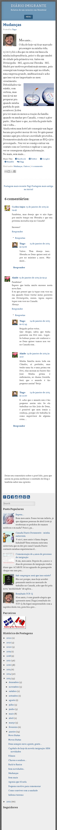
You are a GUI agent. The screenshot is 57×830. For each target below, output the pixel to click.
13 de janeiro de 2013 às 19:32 (33, 277)
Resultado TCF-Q (24, 594)
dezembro (14, 682)
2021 (8, 642)
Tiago (22, 243)
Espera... (20, 514)
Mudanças (12, 25)
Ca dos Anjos (18, 207)
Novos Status (14, 739)
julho (11, 705)
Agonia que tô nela (17, 782)
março (12, 722)
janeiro (12, 731)
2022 (8, 638)
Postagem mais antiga (42, 186)
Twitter (33, 159)
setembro (13, 696)
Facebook (20, 159)
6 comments (37, 166)
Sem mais (13, 777)
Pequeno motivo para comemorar (24, 786)
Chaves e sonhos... (17, 760)
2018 (8, 656)
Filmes (11, 756)
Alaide (15, 277)
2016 (8, 665)
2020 (9, 647)
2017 (8, 660)
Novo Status (14, 735)
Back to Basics (15, 764)
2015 (8, 669)
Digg (20, 162)
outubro (13, 691)
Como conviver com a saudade (23, 790)
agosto (12, 700)
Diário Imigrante (28, 6)
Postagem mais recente (15, 186)
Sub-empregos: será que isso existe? (33, 575)
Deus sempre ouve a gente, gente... (25, 744)
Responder (17, 231)
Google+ (45, 159)
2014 (8, 674)
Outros (26, 166)
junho (12, 709)
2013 (8, 678)
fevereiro (13, 727)
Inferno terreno (16, 795)
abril (11, 718)
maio (11, 713)
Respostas (20, 238)
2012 (8, 801)
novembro (14, 687)
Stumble (9, 162)
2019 (8, 651)
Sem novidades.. (16, 769)
